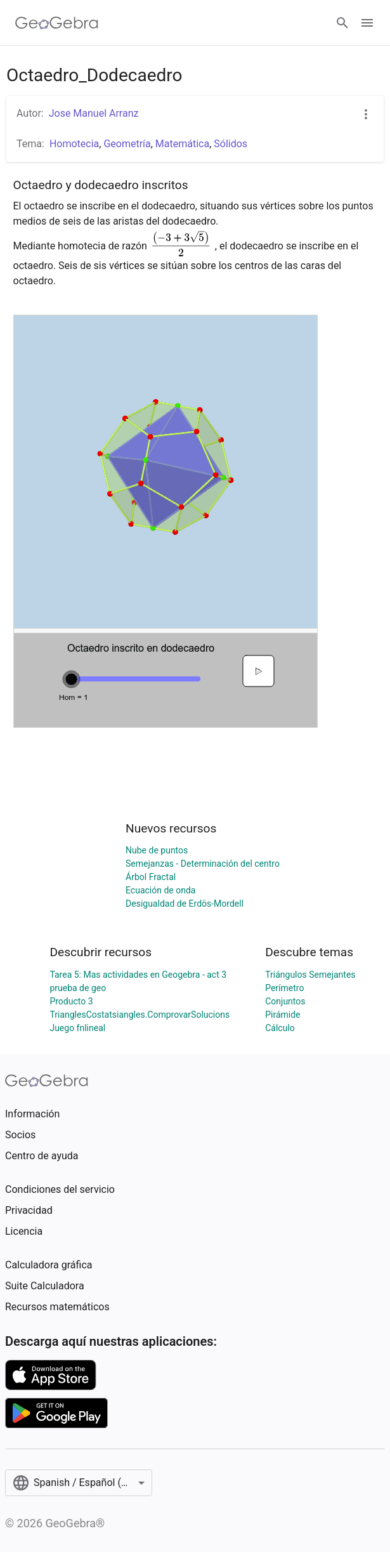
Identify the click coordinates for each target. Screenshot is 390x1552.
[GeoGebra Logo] (56, 22)
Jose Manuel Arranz (94, 113)
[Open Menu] (367, 22)
